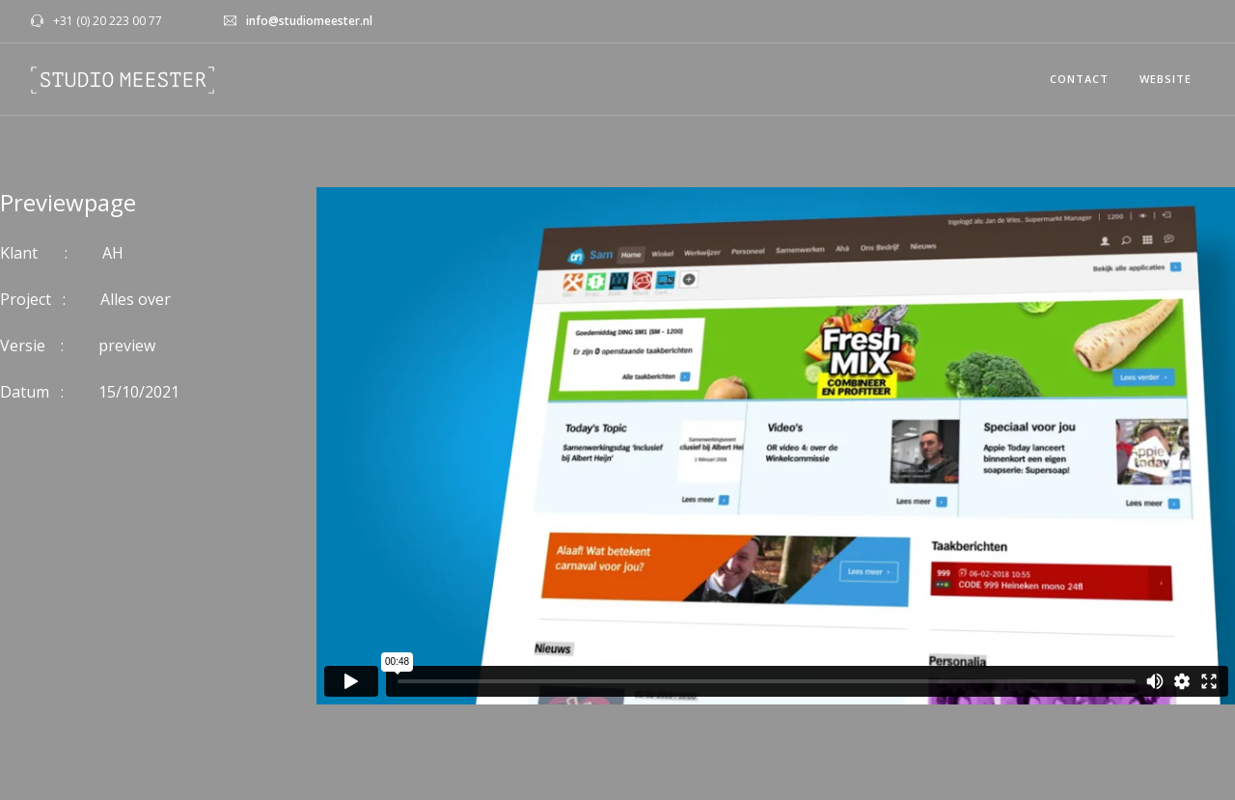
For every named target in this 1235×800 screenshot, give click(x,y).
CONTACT (1079, 78)
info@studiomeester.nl (309, 21)
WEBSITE (1165, 78)
